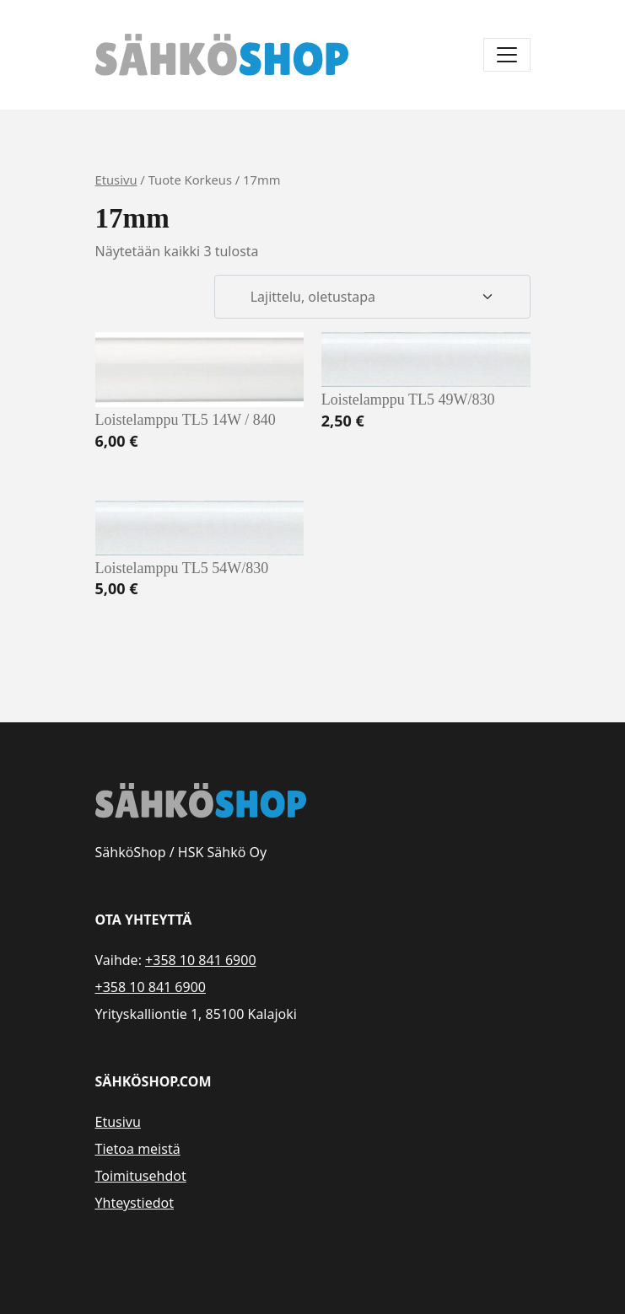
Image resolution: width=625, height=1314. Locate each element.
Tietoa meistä (137, 1149)
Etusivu (116, 179)
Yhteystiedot (134, 1202)
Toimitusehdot (140, 1176)
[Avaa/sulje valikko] (507, 55)
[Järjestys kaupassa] (372, 297)
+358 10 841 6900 (200, 960)
